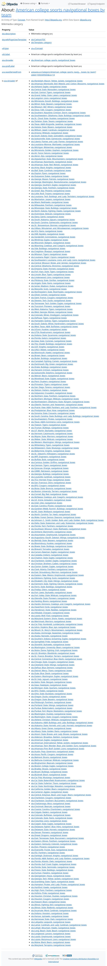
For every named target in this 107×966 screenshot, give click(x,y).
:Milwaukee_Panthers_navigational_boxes (51, 205)
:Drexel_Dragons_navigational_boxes (49, 835)
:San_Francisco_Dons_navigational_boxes (51, 482)
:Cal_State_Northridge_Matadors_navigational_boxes (56, 786)
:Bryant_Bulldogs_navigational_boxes (49, 771)
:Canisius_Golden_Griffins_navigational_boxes (53, 462)
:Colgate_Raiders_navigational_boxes (49, 812)
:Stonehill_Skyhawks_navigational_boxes (50, 644)
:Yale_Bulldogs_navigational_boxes (48, 248)
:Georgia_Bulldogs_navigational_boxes (50, 474)
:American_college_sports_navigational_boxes (53, 60)
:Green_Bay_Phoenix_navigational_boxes (51, 190)
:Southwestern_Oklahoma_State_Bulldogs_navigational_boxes (60, 115)
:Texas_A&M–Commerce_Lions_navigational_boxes (55, 422)
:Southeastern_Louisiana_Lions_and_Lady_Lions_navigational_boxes (63, 260)
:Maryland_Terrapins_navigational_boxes (51, 945)
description (9, 33)
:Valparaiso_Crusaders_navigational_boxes (51, 393)
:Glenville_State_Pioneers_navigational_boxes (53, 598)
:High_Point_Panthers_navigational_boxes (51, 890)
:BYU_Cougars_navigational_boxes (48, 485)
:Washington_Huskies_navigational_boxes (51, 714)
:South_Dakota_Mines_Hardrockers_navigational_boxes (57, 323)
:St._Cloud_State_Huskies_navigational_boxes (53, 118)
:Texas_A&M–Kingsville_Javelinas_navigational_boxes (56, 124)
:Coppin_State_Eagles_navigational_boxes (51, 823)
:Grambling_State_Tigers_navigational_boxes (52, 881)
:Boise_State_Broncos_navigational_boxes (51, 488)
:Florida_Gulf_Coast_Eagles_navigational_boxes (53, 864)
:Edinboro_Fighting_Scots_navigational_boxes (53, 578)
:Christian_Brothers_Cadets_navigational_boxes (54, 563)
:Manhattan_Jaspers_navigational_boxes (50, 199)
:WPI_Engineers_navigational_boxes (48, 456)
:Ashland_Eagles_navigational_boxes (49, 86)
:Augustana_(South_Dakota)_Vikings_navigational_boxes (58, 537)
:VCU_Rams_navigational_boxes (46, 231)
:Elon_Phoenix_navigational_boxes (48, 847)
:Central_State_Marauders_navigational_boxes (53, 89)
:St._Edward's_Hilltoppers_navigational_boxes (53, 453)
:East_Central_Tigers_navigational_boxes (50, 92)
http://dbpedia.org (53, 20)
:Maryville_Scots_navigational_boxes (49, 289)
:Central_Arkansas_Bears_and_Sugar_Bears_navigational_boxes (61, 795)
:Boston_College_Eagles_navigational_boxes (52, 766)
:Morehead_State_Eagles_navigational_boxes (52, 378)
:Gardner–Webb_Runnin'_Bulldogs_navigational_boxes (57, 508)
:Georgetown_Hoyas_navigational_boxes (50, 875)
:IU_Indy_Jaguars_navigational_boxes (49, 679)
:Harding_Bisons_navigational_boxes (49, 601)
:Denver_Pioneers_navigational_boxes (49, 832)
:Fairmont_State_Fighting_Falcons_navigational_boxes (56, 583)
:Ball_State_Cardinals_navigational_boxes (51, 170)
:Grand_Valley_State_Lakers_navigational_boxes (54, 95)
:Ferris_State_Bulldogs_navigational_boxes (51, 586)
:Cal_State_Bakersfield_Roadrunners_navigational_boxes (58, 780)
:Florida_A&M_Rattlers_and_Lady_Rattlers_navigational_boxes (60, 858)
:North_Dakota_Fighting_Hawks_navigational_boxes (56, 211)
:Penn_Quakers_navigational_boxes (48, 381)
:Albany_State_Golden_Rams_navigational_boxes (54, 731)
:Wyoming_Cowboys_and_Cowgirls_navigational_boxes (57, 245)
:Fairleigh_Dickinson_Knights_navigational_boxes (54, 855)
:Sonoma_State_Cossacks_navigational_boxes (53, 413)
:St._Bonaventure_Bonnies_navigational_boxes (53, 225)
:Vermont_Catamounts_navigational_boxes (52, 433)
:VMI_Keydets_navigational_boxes (47, 234)
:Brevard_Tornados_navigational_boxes (50, 549)
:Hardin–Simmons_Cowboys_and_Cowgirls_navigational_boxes (60, 604)
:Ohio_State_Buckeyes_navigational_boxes (51, 693)
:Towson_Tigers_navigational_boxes (48, 424)
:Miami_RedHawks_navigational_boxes (50, 202)
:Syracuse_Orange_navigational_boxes (49, 468)
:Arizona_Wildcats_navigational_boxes (49, 133)
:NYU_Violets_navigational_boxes (47, 690)
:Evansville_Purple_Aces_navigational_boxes (52, 849)
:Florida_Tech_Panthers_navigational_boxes (52, 526)
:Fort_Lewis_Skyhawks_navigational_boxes (51, 592)
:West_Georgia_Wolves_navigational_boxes (52, 312)
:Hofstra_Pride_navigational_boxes (48, 893)
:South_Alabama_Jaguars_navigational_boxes (53, 219)
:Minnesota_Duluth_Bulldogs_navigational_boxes (54, 101)
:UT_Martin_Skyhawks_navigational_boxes (51, 430)
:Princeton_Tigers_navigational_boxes (49, 384)
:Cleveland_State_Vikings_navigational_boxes (52, 664)
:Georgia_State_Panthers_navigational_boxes (53, 187)
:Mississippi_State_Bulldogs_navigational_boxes (54, 208)
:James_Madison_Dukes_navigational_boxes (52, 286)
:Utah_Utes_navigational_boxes (46, 503)
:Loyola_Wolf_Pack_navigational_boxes (50, 615)
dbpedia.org (85, 20)
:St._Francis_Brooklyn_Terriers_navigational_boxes (55, 656)
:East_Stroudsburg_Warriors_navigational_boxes (54, 572)
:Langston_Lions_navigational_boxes (49, 98)
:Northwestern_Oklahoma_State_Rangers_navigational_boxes (60, 401)
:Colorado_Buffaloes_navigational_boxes (50, 815)
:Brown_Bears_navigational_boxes (48, 355)
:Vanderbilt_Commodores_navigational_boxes (53, 237)
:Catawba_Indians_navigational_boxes (49, 555)
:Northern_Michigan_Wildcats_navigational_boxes (55, 398)
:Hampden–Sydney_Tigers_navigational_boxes (53, 320)
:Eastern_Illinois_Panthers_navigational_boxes (53, 841)
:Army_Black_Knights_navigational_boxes (51, 167)
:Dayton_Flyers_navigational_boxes (48, 173)
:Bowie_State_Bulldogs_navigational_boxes (52, 546)
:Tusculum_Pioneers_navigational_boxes (50, 306)
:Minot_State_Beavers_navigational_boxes (51, 104)
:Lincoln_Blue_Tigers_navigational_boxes (51, 274)
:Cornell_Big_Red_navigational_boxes (49, 494)
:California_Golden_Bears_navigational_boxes (53, 789)
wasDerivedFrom (11, 72)
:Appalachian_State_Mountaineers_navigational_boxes (57, 159)
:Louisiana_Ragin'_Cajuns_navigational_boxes (53, 257)
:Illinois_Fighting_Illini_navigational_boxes (51, 904)
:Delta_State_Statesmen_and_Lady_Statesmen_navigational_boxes (62, 523)
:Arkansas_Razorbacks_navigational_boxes (51, 161)
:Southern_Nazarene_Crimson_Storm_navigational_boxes (58, 112)
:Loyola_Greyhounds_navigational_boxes (51, 936)
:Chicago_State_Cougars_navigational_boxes (52, 662)
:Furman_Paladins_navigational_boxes (49, 873)
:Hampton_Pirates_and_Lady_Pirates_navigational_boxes (58, 884)
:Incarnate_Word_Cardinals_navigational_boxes (54, 910)
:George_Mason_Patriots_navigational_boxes (52, 179)
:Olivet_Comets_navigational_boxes (48, 294)
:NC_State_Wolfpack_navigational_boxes (50, 511)
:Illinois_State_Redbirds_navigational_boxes (52, 907)
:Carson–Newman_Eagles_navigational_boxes (53, 552)
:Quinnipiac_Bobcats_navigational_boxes (51, 213)
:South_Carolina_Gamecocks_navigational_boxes (54, 222)
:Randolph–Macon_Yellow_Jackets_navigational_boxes (56, 80)
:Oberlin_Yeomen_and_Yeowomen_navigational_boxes (57, 404)
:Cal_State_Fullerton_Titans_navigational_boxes (53, 783)
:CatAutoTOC (38, 39)
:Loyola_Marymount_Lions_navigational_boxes (53, 939)
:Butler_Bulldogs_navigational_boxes (49, 358)
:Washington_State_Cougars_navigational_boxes (54, 716)
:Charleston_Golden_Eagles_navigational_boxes (54, 560)
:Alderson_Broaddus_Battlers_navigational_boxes (54, 737)
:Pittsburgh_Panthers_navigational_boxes (51, 702)
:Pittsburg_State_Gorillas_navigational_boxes (52, 280)
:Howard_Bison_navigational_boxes (48, 901)
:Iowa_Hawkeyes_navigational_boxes (49, 685)
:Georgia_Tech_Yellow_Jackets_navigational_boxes (55, 878)
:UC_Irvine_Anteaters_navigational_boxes (51, 500)
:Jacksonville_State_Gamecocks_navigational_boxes (55, 138)
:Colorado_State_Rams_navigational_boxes (51, 818)
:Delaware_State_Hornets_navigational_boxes (53, 829)
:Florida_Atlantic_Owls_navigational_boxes (51, 861)
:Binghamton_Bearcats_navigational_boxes (52, 763)
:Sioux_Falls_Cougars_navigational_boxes (51, 109)
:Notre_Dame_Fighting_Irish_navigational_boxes (54, 650)
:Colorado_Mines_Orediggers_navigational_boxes (54, 315)
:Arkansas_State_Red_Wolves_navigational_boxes (54, 164)
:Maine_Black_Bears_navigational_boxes (50, 942)
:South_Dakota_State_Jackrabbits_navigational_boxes (56, 135)
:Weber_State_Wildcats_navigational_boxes (52, 439)
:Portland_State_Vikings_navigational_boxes (52, 705)
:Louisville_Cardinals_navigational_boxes (50, 477)
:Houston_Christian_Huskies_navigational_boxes (54, 896)
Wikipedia (38, 959)
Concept (21, 20)
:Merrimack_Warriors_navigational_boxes (51, 621)
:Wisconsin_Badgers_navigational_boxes (50, 242)
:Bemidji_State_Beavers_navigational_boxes (52, 540)
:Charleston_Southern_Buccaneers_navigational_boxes (57, 800)
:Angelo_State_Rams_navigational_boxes (51, 283)
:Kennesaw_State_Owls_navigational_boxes (52, 919)
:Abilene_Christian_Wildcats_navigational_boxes (54, 719)
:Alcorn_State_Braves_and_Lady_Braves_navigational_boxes (59, 734)
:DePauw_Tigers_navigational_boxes (49, 318)
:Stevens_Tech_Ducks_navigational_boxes (51, 300)
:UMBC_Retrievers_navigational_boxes (49, 471)
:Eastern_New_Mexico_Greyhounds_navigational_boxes (57, 575)
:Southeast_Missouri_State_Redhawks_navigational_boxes (58, 529)
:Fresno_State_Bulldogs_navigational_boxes (52, 870)
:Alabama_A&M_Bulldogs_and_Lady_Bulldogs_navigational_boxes (62, 722)
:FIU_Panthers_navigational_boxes (48, 852)
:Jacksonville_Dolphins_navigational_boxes (51, 372)
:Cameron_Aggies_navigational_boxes (49, 792)
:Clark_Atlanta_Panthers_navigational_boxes (52, 569)
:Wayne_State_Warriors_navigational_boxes (52, 436)
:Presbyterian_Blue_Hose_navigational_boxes (53, 410)
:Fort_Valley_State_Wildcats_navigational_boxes (53, 595)
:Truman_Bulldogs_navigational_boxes (50, 427)
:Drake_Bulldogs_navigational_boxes (49, 367)
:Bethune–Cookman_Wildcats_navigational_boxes (55, 760)
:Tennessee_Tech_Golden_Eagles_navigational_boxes (56, 303)
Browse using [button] (27, 3)
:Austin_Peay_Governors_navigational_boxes (52, 751)
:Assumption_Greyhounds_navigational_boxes (53, 534)
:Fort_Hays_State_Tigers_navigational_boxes (52, 271)
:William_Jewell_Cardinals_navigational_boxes (53, 130)
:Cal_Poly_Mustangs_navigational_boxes (50, 777)
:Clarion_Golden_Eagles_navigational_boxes (52, 566)
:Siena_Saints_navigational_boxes (47, 216)
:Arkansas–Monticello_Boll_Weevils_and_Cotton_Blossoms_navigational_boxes (67, 83)
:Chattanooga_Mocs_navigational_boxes (50, 803)
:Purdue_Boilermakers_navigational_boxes (51, 708)
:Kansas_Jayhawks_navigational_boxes (50, 916)
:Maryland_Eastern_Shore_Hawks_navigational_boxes (56, 618)
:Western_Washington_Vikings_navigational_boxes (55, 442)
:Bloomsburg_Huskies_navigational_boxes (51, 543)
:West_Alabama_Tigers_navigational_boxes (51, 309)
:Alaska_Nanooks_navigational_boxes (49, 636)
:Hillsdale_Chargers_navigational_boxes (50, 612)
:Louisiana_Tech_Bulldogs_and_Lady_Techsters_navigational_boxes (62, 196)
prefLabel (8, 66)
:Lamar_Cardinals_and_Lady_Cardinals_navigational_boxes (59, 925)
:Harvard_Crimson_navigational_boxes (50, 370)
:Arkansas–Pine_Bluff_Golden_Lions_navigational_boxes (57, 748)
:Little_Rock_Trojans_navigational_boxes (50, 193)
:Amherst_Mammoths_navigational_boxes (51, 531)
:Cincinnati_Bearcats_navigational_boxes (50, 806)
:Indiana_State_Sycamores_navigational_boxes (53, 335)
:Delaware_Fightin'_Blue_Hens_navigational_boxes (55, 826)
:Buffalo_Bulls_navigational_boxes (47, 459)
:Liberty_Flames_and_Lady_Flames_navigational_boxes (57, 141)
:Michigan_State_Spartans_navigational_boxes (53, 688)
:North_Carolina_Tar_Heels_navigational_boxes (53, 514)
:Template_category (41, 42)
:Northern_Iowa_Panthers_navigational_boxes (53, 396)
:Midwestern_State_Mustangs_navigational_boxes (55, 448)
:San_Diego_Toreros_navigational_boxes (50, 387)
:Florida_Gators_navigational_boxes (48, 338)
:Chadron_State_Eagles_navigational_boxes (52, 557)
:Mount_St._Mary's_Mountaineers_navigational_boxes (56, 630)
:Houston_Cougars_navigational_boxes (50, 899)
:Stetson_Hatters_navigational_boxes (49, 390)
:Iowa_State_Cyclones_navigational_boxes (51, 341)
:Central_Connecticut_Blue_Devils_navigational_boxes (56, 659)
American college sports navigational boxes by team (53, 12)
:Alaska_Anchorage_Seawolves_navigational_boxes (55, 633)
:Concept (37, 48)
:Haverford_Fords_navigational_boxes (49, 607)
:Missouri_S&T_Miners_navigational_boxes (51, 107)
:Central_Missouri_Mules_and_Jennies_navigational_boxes (58, 263)
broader (7, 60)
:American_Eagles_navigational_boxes (49, 740)
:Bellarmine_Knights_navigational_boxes (50, 451)
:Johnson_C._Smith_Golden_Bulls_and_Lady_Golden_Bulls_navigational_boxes (67, 520)
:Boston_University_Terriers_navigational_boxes (54, 491)
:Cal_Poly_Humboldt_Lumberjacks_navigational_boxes (57, 624)
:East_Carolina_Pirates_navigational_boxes (51, 505)
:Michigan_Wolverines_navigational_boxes (51, 147)
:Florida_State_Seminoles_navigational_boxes (53, 867)
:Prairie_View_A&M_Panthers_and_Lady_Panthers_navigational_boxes (63, 407)
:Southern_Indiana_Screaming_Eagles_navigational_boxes (58, 638)
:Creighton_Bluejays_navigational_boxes (50, 251)
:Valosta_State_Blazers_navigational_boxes (51, 127)
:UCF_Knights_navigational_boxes (47, 346)
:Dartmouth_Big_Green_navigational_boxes (52, 364)
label (6, 54)
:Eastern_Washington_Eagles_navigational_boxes (54, 676)
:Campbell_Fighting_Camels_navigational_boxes (54, 361)
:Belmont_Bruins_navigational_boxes (49, 757)
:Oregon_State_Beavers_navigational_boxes (52, 699)
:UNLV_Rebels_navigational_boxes (48, 349)
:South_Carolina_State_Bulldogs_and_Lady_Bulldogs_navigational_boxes (65, 416)
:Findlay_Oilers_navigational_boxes (48, 589)
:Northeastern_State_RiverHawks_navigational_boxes (56, 292)
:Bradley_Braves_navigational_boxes (49, 769)
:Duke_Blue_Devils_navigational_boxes (50, 673)
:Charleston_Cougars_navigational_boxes (51, 797)
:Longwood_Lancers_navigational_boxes (50, 933)
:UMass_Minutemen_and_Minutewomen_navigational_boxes (60, 228)
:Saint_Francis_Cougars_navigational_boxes (52, 297)
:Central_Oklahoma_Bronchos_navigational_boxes (55, 266)
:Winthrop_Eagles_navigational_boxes (49, 239)
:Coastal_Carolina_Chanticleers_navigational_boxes (55, 809)
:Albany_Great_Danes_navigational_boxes (51, 728)
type (5, 48)
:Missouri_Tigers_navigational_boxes (49, 254)
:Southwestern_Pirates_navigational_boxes (51, 419)
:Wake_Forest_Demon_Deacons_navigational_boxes (55, 517)
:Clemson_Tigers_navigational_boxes (49, 465)
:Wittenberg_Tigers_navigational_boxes (50, 445)
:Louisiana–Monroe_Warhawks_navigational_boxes (55, 144)
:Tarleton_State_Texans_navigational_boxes (52, 121)
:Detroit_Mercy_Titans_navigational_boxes (51, 670)
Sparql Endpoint (96, 4)
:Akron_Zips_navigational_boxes (47, 156)
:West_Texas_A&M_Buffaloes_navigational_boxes (54, 326)
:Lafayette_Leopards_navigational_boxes (50, 922)
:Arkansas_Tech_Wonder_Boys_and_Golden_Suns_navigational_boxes (63, 745)
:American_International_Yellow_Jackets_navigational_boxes (59, 742)
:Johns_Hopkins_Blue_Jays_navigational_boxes (53, 627)
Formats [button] (43, 3)
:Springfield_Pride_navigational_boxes (49, 641)
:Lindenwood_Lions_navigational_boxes (50, 277)
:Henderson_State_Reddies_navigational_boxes (53, 610)
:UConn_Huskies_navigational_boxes (49, 329)
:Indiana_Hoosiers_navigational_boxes (50, 913)
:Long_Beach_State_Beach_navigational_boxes (53, 930)
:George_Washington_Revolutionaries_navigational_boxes (58, 182)
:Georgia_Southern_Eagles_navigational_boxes (53, 185)
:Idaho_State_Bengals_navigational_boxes (51, 682)
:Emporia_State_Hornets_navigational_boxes (52, 268)
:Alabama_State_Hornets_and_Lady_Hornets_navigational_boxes (61, 725)
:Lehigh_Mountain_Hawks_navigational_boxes (53, 927)
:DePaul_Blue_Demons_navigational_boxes (52, 667)
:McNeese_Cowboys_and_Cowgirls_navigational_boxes (57, 497)
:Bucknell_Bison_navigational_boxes (48, 774)
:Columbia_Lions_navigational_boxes (49, 821)
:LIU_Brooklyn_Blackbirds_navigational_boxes (53, 653)
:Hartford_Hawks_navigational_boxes (49, 887)
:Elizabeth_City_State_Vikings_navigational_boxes (54, 581)
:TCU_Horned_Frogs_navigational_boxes (50, 479)
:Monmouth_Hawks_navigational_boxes (50, 352)
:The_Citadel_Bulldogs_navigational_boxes (51, 344)
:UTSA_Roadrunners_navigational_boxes (50, 332)
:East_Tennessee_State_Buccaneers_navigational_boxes (57, 838)
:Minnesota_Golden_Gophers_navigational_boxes (54, 150)
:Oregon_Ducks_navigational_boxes (48, 696)
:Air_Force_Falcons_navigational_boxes (50, 153)
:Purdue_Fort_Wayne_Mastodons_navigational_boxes (56, 711)
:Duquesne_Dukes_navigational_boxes (50, 176)
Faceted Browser (77, 4)
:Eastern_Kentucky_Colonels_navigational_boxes (54, 844)
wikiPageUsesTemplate (14, 39)
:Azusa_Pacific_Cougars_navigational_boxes (52, 754)
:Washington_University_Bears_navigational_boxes (55, 647)
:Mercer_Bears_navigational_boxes (48, 375)
